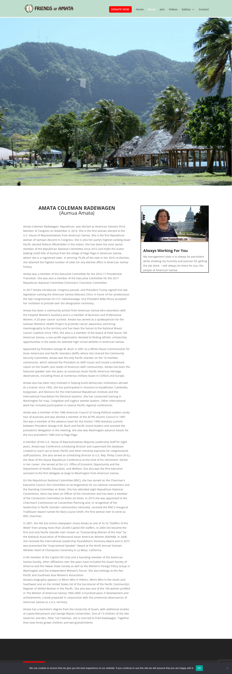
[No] (227, 668)
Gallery (186, 9)
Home (140, 9)
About (152, 9)
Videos (173, 9)
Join (162, 9)
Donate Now (120, 9)
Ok (199, 668)
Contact (204, 9)
